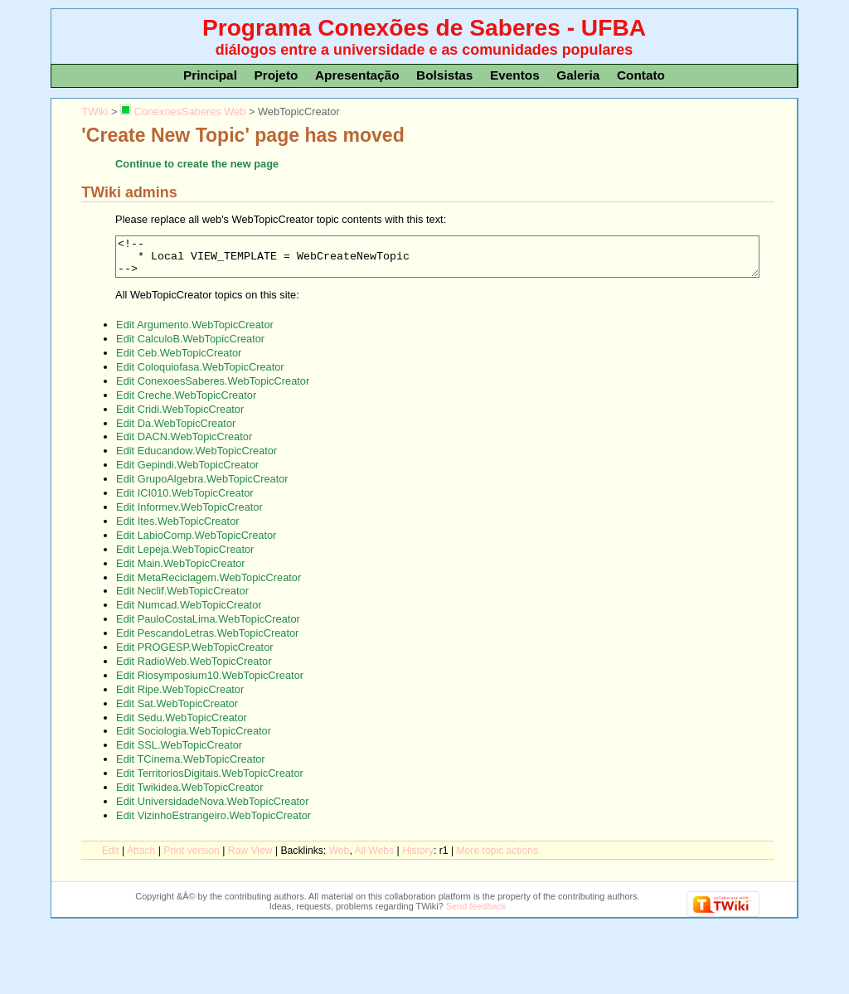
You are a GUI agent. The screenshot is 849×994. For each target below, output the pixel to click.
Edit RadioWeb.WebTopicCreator (193, 668)
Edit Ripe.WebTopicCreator (180, 697)
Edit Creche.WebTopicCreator (186, 402)
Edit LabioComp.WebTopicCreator (196, 542)
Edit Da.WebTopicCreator (175, 430)
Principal (210, 75)
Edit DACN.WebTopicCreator (184, 444)
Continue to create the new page (197, 164)
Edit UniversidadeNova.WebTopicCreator (212, 808)
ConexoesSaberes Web (182, 111)
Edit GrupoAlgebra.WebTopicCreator (202, 486)
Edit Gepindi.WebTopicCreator (187, 472)
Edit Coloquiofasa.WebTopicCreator (200, 374)
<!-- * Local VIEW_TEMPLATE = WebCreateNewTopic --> (437, 260)
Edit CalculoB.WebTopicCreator (190, 346)
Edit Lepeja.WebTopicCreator (185, 556)
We (339, 858)
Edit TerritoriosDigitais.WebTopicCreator (209, 780)
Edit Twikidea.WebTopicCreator (189, 794)
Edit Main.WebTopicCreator (180, 571)
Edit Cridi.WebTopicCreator (180, 416)
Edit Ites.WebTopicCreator (177, 528)
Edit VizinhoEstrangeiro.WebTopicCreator (213, 823)
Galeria (577, 75)
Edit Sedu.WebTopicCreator (181, 725)
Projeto (276, 75)
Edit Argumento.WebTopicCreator (195, 332)
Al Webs (374, 858)
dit (110, 858)
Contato (641, 75)
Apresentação (357, 75)
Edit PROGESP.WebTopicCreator (194, 654)
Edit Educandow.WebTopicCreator (196, 458)
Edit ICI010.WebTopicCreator (185, 500)
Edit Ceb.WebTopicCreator (178, 360)
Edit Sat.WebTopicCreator (177, 711)
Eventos (515, 75)
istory (418, 858)
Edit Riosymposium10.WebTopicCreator (209, 682)
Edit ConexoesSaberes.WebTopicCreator (212, 388)
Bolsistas (444, 75)
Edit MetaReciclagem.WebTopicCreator (208, 585)
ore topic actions (497, 858)
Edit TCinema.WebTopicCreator (190, 766)
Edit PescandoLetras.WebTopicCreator (207, 640)
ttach (141, 858)
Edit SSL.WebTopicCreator (179, 752)
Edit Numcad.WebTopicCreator (188, 612)
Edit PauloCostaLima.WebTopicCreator (208, 626)
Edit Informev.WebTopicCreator (189, 514)
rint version (191, 858)
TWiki (94, 111)
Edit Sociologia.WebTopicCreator (193, 738)
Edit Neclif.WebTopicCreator (182, 598)
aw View (250, 858)
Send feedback (476, 914)
